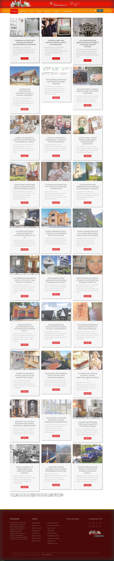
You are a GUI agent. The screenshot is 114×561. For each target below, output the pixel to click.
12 (38, 494)
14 (45, 494)
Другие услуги (51, 528)
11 (35, 494)
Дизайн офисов (36, 530)
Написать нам (51, 541)
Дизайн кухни (35, 533)
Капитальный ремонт (52, 522)
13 (42, 494)
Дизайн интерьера (52, 533)
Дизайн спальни (36, 535)
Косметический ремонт (53, 525)
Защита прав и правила (53, 538)
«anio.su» (2, 560)
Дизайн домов (35, 525)
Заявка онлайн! (68, 11)
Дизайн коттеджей (36, 528)
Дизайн (38, 11)
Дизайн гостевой (36, 541)
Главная (14, 11)
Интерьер (47, 11)
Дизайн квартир (36, 522)
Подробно (24, 58)
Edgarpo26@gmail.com (60, 5)
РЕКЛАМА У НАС (52, 543)
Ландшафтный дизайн (53, 535)
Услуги (31, 11)
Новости (23, 11)
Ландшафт (56, 11)
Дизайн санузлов (36, 538)
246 (52, 494)
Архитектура (50, 530)
